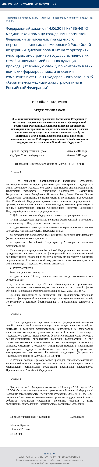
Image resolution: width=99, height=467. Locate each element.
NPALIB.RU (49, 453)
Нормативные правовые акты (22, 17)
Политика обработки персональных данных (49, 463)
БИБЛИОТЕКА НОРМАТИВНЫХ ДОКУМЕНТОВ (28, 4)
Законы (46, 17)
